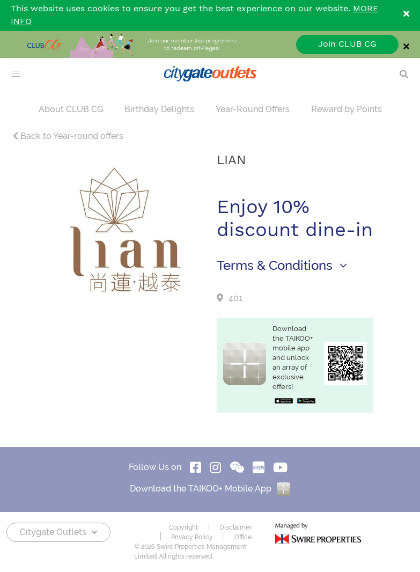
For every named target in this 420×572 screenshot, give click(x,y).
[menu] (16, 74)
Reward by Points (346, 109)
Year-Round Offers (253, 109)
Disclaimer (235, 527)
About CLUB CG (71, 109)
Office (243, 537)
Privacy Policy (192, 537)
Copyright (183, 527)
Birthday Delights (159, 109)
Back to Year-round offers (68, 136)
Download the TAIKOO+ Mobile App (210, 488)
